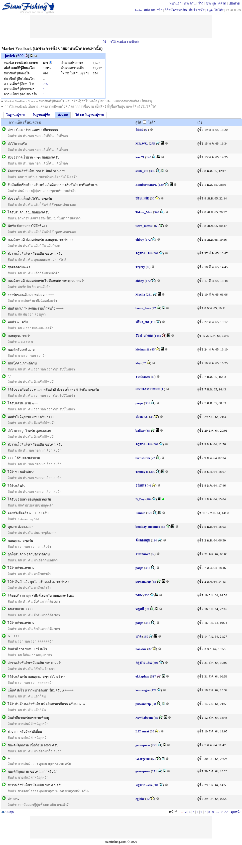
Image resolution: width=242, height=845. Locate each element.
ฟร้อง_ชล (142, 322)
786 (45, 84)
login (138, 10)
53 (154, 759)
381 (147, 403)
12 (148, 799)
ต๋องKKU (141, 417)
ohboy (139, 239)
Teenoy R (141, 472)
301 (156, 253)
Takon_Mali (143, 212)
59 (147, 609)
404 (148, 499)
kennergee (142, 690)
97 (154, 308)
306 (152, 171)
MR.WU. (141, 143)
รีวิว (200, 3)
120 (149, 513)
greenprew (142, 745)
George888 (142, 759)
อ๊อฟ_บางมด (144, 336)
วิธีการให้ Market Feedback (121, 41)
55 (163, 526)
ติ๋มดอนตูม (142, 540)
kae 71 (139, 157)
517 (153, 676)
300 (152, 472)
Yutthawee (142, 376)
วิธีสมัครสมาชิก (176, 10)
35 (151, 417)
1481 (158, 336)
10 (217, 812)
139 (161, 184)
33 (152, 731)
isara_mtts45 (144, 226)
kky (138, 363)
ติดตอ (139, 130)
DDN (138, 595)
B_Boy (140, 499)
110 (153, 322)
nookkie (140, 649)
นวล (138, 636)
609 (20, 56)
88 (148, 430)
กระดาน (190, 3)
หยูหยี (139, 609)
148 (148, 157)
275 (152, 143)
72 (153, 458)
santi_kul (141, 171)
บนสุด (7, 812)
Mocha (140, 294)
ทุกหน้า (236, 812)
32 (150, 649)
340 (156, 212)
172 (148, 239)
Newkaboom (144, 717)
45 (153, 349)
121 (154, 690)
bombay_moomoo (147, 526)
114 (154, 540)
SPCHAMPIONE (147, 389)
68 (154, 581)
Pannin (140, 513)
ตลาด (222, 3)
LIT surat (142, 731)
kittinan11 (142, 349)
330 (146, 595)
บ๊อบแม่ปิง (142, 198)
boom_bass (143, 308)
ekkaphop (142, 676)
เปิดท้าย (234, 3)
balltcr (140, 430)
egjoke (139, 799)
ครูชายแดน (143, 253)
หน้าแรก (175, 3)
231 (149, 294)
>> (226, 812)
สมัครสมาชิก (153, 10)
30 (152, 198)
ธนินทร (140, 485)
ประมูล (211, 3)
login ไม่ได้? (215, 10)
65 (156, 226)
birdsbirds (142, 458)
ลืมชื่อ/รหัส (197, 10)
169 (145, 636)
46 (149, 485)
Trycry (140, 267)
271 (154, 745)
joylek (10, 56)
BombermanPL (146, 184)
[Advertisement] (121, 26)
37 (144, 363)
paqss (139, 403)
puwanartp (143, 581)
